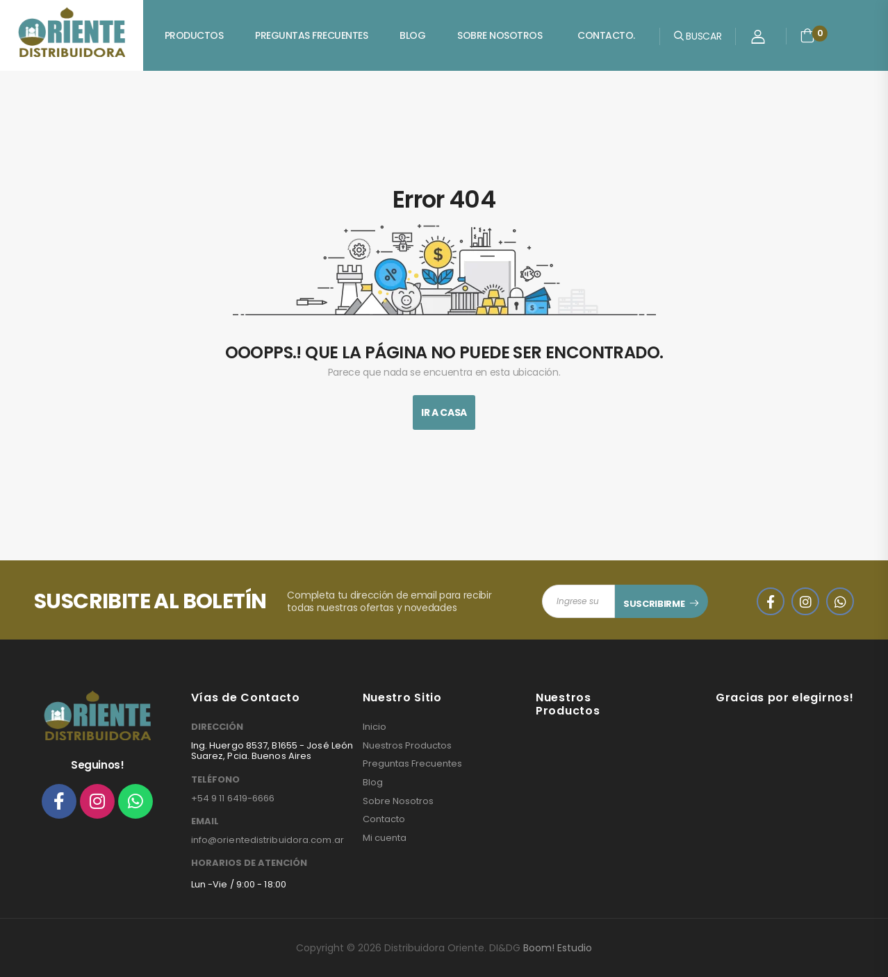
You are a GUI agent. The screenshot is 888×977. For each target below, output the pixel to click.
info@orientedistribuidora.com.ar (267, 839)
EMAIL (205, 821)
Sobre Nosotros (499, 35)
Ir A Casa (444, 412)
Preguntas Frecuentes (311, 35)
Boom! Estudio (557, 948)
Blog (412, 35)
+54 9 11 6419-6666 (233, 798)
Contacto (384, 819)
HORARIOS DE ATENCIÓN (249, 863)
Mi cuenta (384, 838)
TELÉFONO (215, 779)
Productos (194, 35)
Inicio (374, 727)
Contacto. (606, 35)
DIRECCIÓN (217, 727)
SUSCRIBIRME (653, 603)
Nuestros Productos (407, 745)
